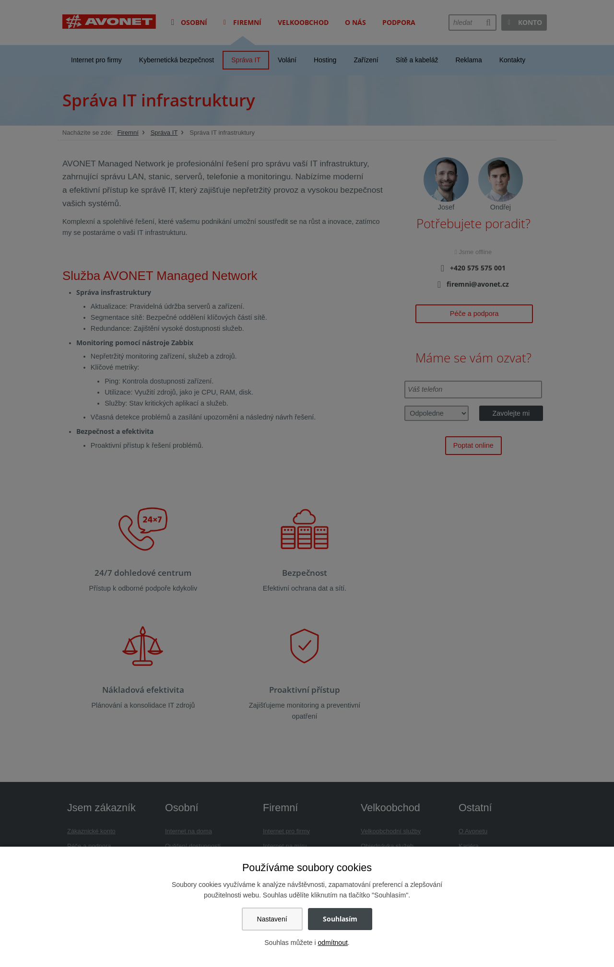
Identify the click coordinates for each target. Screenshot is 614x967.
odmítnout (333, 942)
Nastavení (272, 919)
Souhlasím (340, 918)
